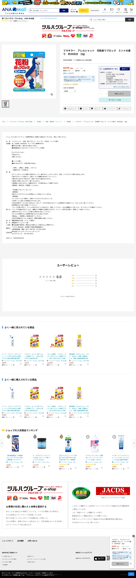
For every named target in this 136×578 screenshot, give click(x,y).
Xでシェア (85, 108)
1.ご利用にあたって (7, 556)
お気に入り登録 (116, 100)
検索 (64, 11)
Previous (2, 443)
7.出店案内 (5, 564)
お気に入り (119, 12)
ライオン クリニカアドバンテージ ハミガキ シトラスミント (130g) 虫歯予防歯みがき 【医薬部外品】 (121, 457)
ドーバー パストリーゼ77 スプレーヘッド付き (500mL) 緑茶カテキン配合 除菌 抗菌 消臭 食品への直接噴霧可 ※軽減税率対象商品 (12, 356)
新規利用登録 (95, 10)
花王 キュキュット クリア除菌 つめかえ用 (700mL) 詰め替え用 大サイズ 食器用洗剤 (68, 457)
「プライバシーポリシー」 (34, 575)
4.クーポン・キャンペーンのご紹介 (36, 559)
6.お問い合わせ (31, 562)
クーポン (111, 12)
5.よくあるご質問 (6, 562)
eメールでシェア (111, 108)
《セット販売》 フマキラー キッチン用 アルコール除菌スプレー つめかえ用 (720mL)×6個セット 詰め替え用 (57, 356)
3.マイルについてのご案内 (9, 559)
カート (131, 12)
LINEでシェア (97, 108)
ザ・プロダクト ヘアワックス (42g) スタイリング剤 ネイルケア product (41, 457)
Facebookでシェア (72, 108)
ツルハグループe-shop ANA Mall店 (19, 18)
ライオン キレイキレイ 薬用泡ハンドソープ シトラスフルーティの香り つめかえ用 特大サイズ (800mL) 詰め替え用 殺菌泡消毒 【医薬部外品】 (94, 457)
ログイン (83, 10)
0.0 (59, 276)
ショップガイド (7, 541)
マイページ (105, 12)
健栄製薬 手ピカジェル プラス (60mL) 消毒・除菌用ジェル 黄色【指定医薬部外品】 (79, 356)
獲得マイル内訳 (67, 73)
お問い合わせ (32, 541)
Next (134, 443)
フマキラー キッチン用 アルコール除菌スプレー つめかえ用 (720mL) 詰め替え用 (33, 356)
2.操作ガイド (30, 556)
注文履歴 (125, 12)
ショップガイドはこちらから (48, 18)
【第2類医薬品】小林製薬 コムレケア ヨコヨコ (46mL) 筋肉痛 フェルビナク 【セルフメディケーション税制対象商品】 (14, 457)
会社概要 (20, 541)
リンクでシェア (125, 108)
